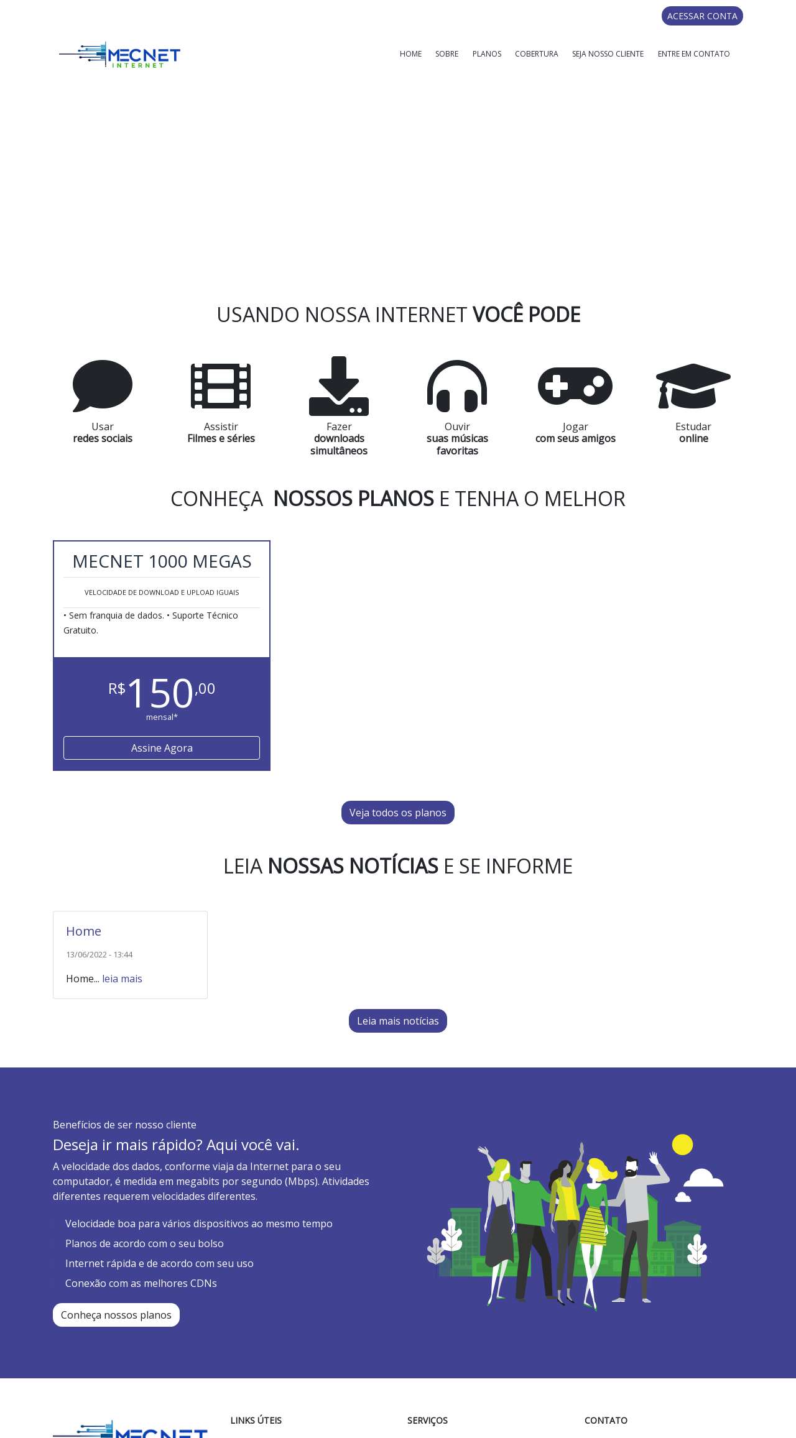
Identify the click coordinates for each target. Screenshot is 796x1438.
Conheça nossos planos (116, 1189)
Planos (487, 53)
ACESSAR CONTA (702, 16)
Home (411, 53)
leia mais (122, 852)
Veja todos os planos (398, 687)
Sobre (446, 53)
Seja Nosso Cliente (608, 53)
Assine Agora (162, 622)
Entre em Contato (694, 53)
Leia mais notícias (398, 894)
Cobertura (536, 53)
